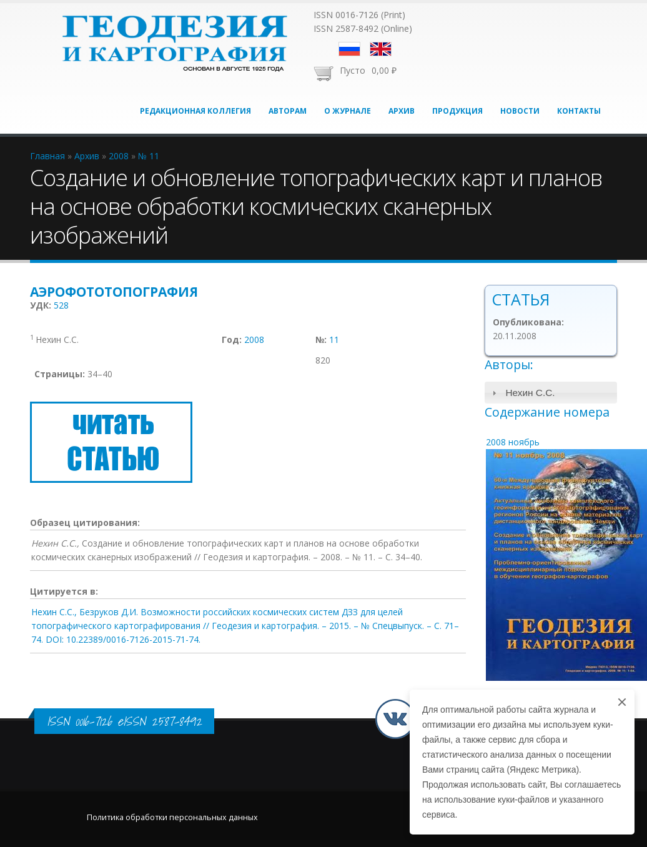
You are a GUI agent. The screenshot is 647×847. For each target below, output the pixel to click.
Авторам (288, 111)
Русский (349, 49)
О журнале (347, 111)
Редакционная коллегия (195, 111)
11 (334, 339)
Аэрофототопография (114, 291)
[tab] (551, 393)
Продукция (457, 111)
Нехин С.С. (530, 392)
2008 (254, 339)
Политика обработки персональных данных (172, 817)
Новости (520, 111)
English (381, 49)
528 (61, 305)
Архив (401, 111)
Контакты (579, 111)
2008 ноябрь (513, 442)
